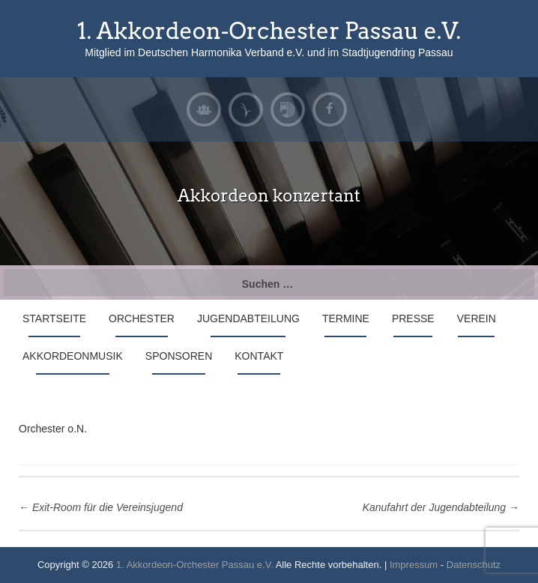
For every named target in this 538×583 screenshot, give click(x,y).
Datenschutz (474, 564)
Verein (476, 318)
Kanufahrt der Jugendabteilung (441, 507)
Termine (345, 318)
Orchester (142, 318)
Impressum (414, 564)
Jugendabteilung (248, 318)
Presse (413, 318)
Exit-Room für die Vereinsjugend (101, 507)
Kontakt (259, 356)
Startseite (54, 318)
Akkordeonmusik (72, 356)
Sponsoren (178, 356)
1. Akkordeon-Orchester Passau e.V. (269, 30)
